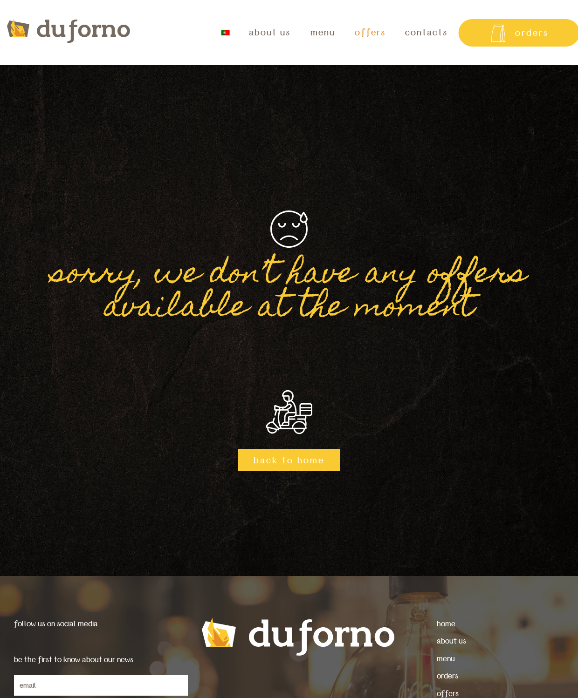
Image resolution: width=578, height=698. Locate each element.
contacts (426, 32)
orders (447, 676)
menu (322, 32)
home (446, 624)
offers (370, 32)
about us (269, 32)
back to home (289, 460)
